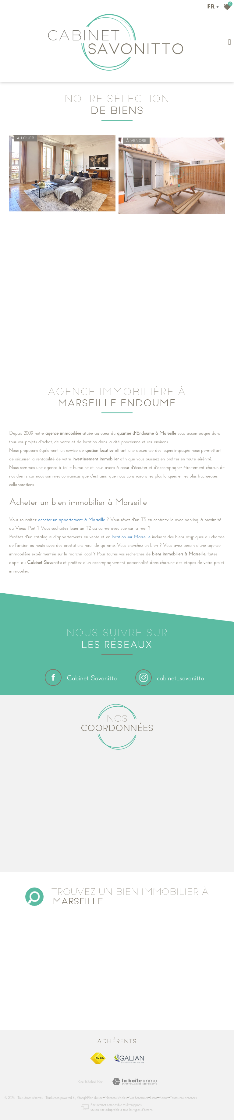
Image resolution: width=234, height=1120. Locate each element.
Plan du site (95, 1098)
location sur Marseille (131, 537)
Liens (153, 1098)
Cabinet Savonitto (81, 677)
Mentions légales (116, 1098)
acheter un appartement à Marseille (71, 519)
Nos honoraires (138, 1098)
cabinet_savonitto (169, 678)
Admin (163, 1098)
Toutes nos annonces (183, 1098)
